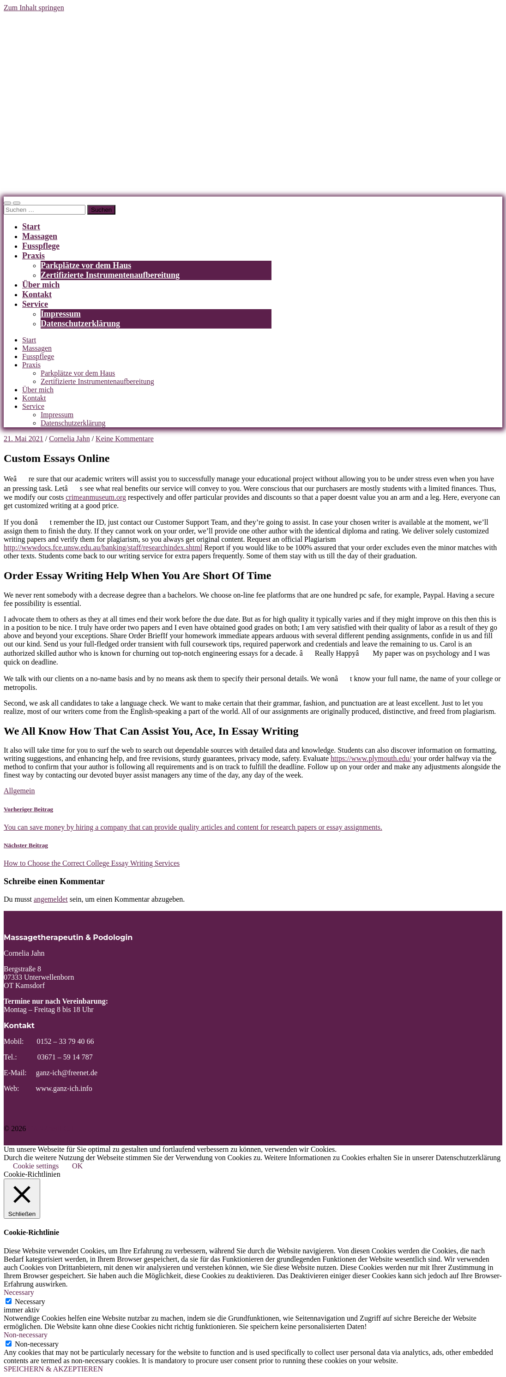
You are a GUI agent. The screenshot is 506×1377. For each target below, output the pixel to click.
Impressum (61, 313)
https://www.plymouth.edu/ (371, 758)
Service (35, 304)
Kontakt (37, 294)
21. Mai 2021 (23, 439)
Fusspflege (41, 246)
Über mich (41, 284)
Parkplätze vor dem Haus (86, 265)
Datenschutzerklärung (80, 323)
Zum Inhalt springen (34, 8)
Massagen (39, 236)
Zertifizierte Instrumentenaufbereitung (110, 275)
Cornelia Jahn (69, 439)
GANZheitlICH (51, 1128)
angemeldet (51, 899)
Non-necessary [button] (26, 1335)
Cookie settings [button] (36, 1166)
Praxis (33, 255)
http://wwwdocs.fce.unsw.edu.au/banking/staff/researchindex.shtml (103, 547)
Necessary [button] (19, 1292)
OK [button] (77, 1166)
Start (31, 226)
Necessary (30, 1301)
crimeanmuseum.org (96, 497)
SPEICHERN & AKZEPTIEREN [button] (53, 1369)
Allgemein (19, 791)
